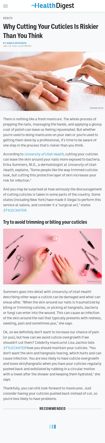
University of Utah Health (44, 154)
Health (8, 18)
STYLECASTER (14, 210)
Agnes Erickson (16, 43)
